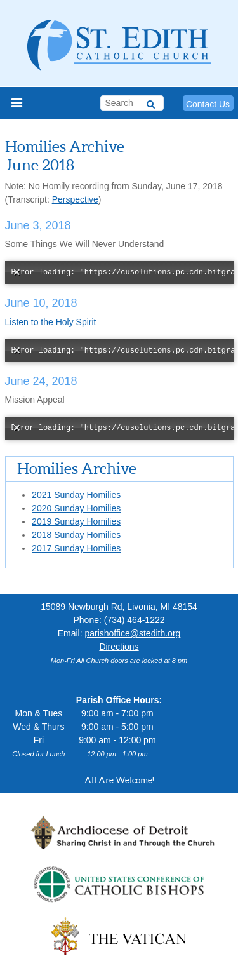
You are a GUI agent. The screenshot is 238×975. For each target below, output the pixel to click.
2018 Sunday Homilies (76, 535)
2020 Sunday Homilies (76, 508)
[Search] (150, 102)
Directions (118, 647)
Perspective (75, 199)
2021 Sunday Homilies (76, 495)
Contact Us (208, 104)
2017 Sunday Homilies (76, 548)
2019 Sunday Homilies (76, 521)
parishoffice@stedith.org (132, 633)
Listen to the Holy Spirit (50, 322)
